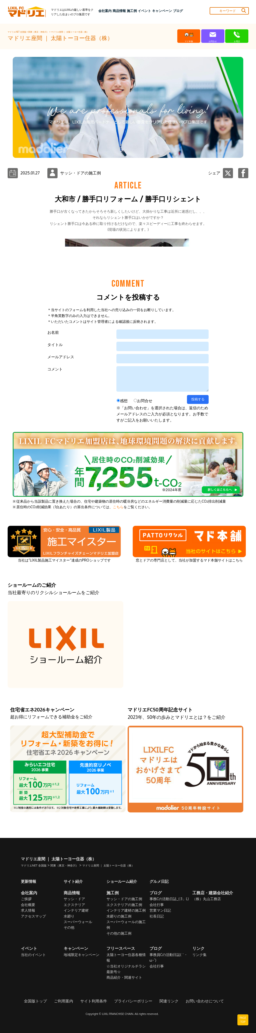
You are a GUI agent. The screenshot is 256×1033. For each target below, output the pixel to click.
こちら (118, 688)
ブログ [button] (178, 11)
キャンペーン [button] (162, 11)
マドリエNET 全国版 (17, 32)
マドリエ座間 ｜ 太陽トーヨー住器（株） (70, 32)
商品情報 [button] (119, 11)
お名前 (53, 514)
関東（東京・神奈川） (38, 32)
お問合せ (144, 582)
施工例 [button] (132, 11)
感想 (124, 582)
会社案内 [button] (105, 11)
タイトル (55, 526)
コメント (55, 550)
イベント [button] (144, 11)
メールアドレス (60, 538)
